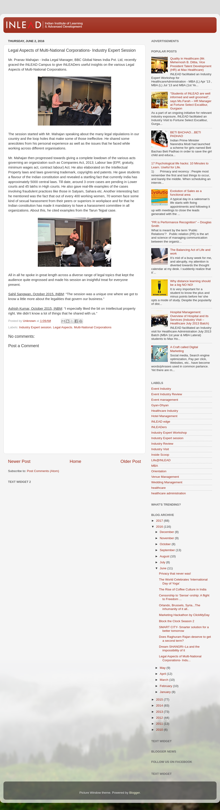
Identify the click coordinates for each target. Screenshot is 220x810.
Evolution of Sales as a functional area (185, 192)
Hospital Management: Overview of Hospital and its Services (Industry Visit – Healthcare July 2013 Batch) (189, 317)
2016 (160, 526)
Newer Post (19, 461)
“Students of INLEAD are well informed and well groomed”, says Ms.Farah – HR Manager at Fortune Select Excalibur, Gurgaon (190, 101)
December (167, 532)
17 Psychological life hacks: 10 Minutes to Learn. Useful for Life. (180, 165)
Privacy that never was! (175, 573)
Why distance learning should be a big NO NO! (190, 282)
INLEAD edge (160, 421)
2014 (160, 705)
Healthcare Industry (164, 410)
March (164, 679)
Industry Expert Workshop (169, 432)
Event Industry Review (166, 394)
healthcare (158, 487)
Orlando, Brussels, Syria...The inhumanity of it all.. (179, 607)
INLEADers (159, 427)
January (166, 692)
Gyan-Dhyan (160, 405)
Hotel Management (164, 416)
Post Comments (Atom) (43, 471)
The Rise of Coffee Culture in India (182, 589)
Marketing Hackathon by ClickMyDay (184, 615)
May (163, 668)
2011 (160, 723)
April (163, 673)
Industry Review (162, 443)
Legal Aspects (62, 327)
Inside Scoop (160, 454)
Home (75, 461)
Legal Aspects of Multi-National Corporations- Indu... (180, 658)
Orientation (158, 471)
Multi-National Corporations (93, 327)
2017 (160, 520)
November (167, 538)
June (163, 568)
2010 (160, 729)
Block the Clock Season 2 (176, 621)
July (163, 562)
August (165, 556)
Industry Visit (160, 449)
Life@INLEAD (160, 460)
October (166, 544)
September (168, 550)
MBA (154, 465)
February (166, 686)
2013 (160, 711)
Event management (164, 399)
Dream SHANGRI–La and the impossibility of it (179, 648)
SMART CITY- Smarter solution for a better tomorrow (184, 629)
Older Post (131, 461)
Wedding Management (166, 482)
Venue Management (165, 476)
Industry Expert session (35, 327)
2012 (160, 717)
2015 (160, 699)
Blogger (134, 792)
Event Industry (161, 388)
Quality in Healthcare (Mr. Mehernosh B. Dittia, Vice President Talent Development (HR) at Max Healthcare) (190, 64)
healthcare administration (168, 493)
